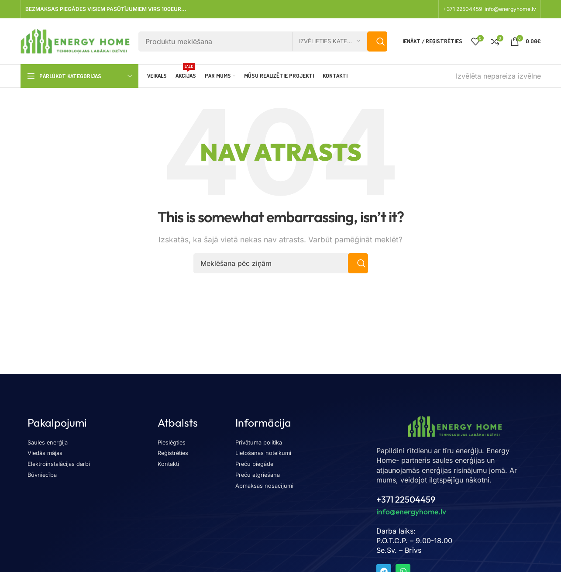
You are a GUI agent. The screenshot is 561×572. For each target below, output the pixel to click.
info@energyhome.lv (510, 9)
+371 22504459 (463, 9)
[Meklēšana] (262, 41)
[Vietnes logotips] (75, 40)
